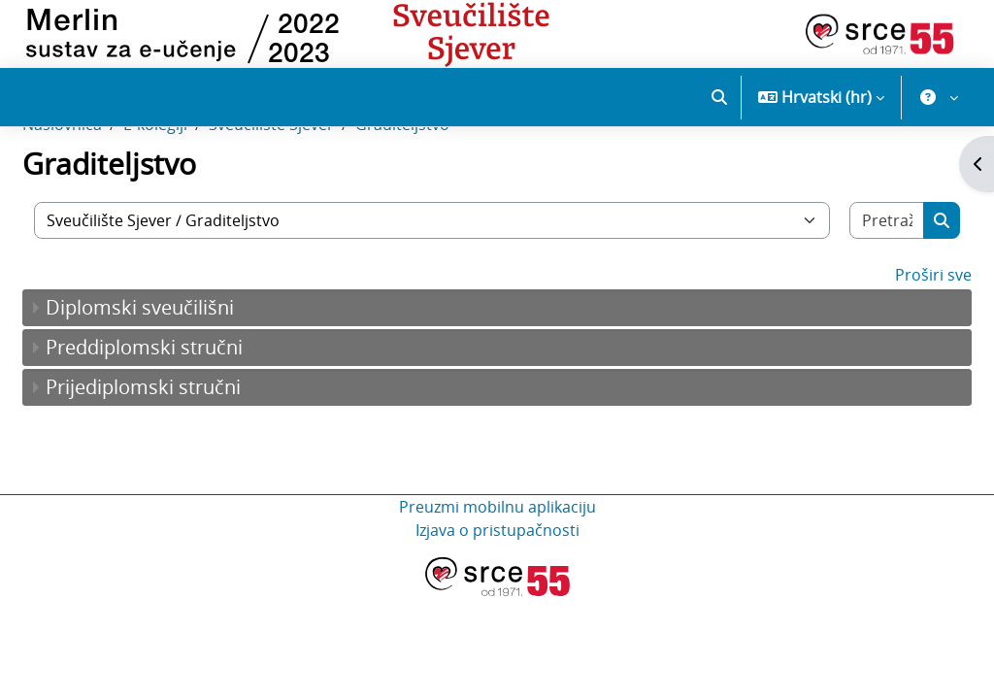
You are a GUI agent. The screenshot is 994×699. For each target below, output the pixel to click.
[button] (719, 97)
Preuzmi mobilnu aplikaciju (497, 574)
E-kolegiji (202, 192)
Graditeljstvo (449, 192)
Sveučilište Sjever (318, 192)
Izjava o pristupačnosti (497, 598)
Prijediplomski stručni (189, 455)
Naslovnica (109, 192)
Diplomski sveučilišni (186, 375)
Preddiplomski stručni (190, 415)
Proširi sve (886, 342)
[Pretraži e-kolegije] (846, 288)
